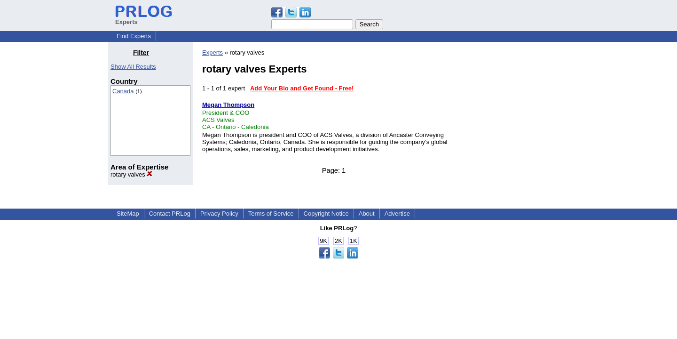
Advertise (397, 213)
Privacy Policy (219, 213)
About (367, 213)
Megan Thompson (228, 104)
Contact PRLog (169, 213)
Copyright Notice (326, 213)
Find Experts (134, 36)
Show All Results (133, 66)
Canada (123, 91)
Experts (212, 52)
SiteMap (128, 213)
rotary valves (131, 174)
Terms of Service (271, 213)
